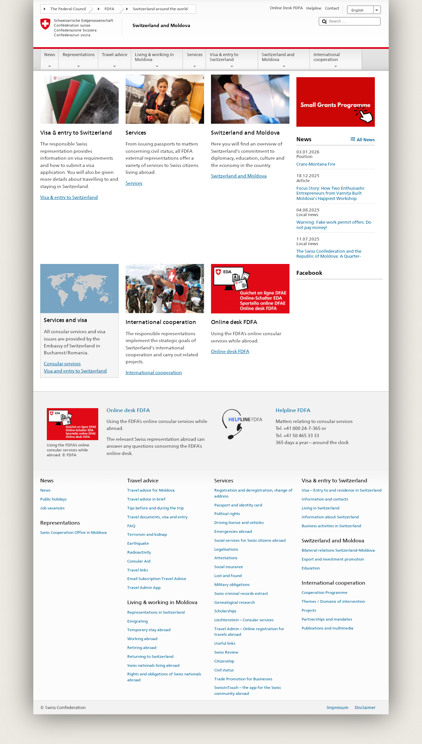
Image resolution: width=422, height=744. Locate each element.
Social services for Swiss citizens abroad (250, 540)
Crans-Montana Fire (315, 164)
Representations (78, 60)
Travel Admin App (144, 587)
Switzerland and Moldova (284, 60)
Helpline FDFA (293, 410)
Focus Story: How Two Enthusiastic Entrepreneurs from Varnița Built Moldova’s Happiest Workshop (330, 193)
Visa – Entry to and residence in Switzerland (341, 490)
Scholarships (225, 611)
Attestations (225, 558)
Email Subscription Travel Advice (156, 578)
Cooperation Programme (324, 592)
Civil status (224, 670)
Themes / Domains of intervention (333, 601)
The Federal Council (68, 9)
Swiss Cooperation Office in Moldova (73, 532)
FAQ (131, 525)
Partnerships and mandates (327, 619)
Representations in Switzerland (156, 612)
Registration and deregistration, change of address (253, 493)
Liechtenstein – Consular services (244, 620)
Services (194, 60)
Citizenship (224, 661)
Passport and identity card (238, 504)
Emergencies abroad (233, 531)
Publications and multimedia (327, 628)
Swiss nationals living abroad (153, 665)
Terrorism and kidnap (147, 534)
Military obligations (232, 584)
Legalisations (226, 549)
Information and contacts (325, 499)
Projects (309, 610)
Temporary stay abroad (148, 630)
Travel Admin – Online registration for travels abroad (249, 632)
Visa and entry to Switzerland (75, 370)
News (50, 60)
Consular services (62, 363)
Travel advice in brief (146, 499)
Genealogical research (234, 602)
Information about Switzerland (330, 517)
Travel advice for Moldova (151, 490)
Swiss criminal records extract (241, 593)
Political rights (227, 513)
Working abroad (142, 638)
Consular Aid (138, 561)
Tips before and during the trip (155, 508)
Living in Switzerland (320, 508)
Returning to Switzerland (150, 656)
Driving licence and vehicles (239, 522)
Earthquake (138, 543)
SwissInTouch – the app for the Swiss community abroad (247, 690)
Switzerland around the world (160, 9)
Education (311, 568)
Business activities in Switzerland (331, 525)
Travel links (137, 569)
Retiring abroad (141, 647)
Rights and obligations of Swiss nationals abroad (164, 677)
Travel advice (115, 60)
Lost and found (228, 575)
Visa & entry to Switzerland (232, 60)
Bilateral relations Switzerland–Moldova (338, 550)
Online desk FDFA (230, 351)
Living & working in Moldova (157, 60)
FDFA (109, 9)
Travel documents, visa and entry (157, 517)
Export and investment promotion (333, 559)
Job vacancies (52, 508)
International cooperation (336, 60)
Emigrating (137, 621)
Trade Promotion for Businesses (243, 678)
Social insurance (228, 567)
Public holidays (53, 499)
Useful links (224, 643)
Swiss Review (226, 652)
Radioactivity (139, 552)
